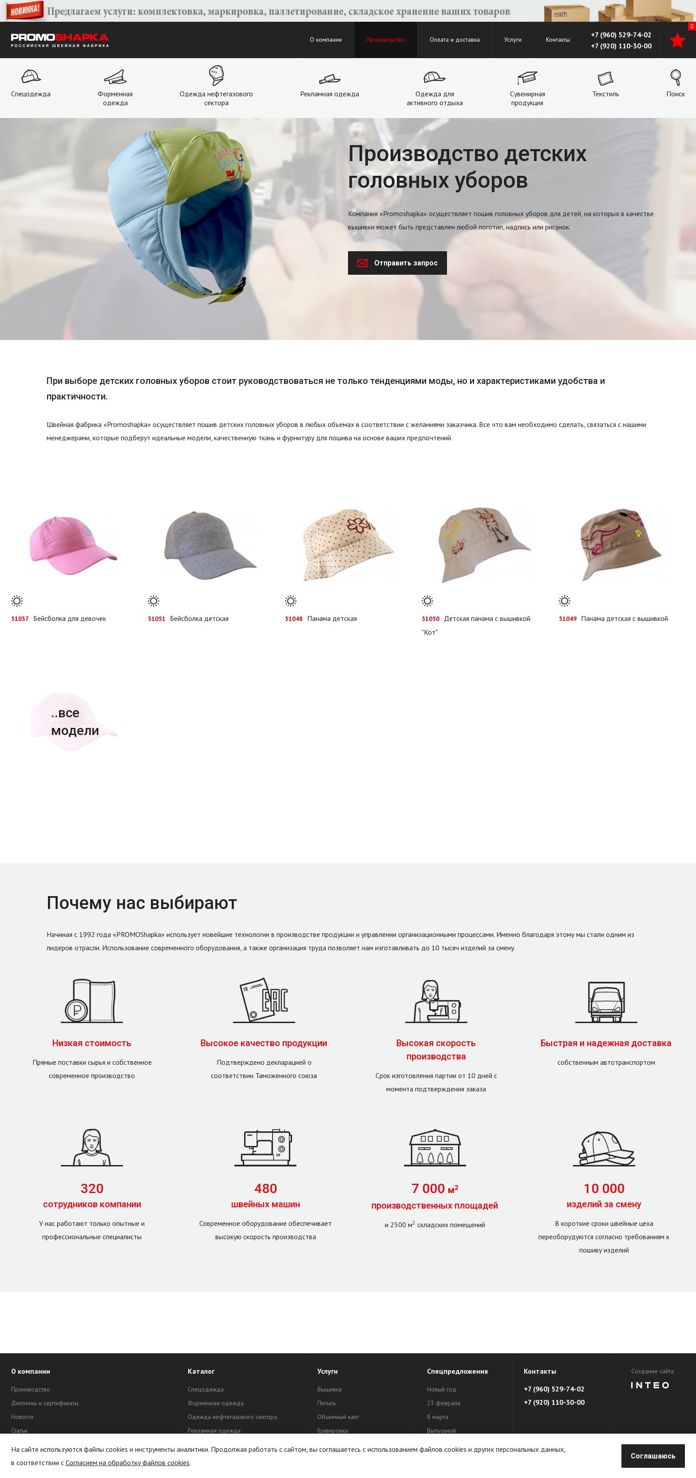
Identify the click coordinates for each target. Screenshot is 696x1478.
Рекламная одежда (329, 93)
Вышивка (329, 1389)
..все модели (75, 721)
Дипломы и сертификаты (45, 1403)
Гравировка (332, 1431)
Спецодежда (31, 93)
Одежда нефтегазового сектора (216, 98)
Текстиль (605, 93)
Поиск (675, 93)
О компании (326, 39)
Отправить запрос (397, 263)
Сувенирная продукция (527, 98)
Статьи (19, 1431)
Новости (22, 1417)
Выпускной (441, 1431)
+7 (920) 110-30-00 (621, 45)
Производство (385, 39)
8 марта (437, 1417)
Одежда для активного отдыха (435, 98)
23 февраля (443, 1403)
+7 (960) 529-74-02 (621, 34)
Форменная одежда (115, 98)
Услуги (513, 39)
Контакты (558, 39)
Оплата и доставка (455, 39)
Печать (326, 1403)
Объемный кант (338, 1417)
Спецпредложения (457, 1371)
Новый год (441, 1389)
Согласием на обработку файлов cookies (128, 1462)
